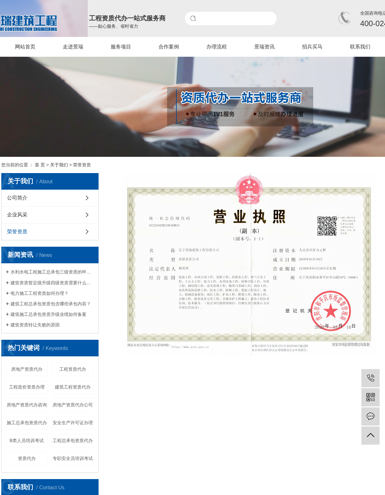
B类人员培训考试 (27, 440)
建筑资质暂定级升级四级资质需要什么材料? (52, 282)
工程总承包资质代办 (73, 440)
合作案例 (169, 46)
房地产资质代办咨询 (27, 404)
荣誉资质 (17, 231)
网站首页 (25, 46)
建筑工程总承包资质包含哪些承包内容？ (51, 303)
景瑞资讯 (264, 46)
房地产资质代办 (26, 369)
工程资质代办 (72, 369)
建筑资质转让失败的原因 (35, 324)
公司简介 (17, 197)
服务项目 (121, 46)
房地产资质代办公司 (73, 404)
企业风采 (17, 214)
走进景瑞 (73, 46)
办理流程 (216, 46)
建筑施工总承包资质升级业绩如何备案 (48, 314)
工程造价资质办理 (27, 386)
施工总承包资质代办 (27, 422)
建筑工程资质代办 (73, 386)
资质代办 (27, 458)
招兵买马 (312, 46)
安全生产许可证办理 (73, 422)
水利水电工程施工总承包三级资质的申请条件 (52, 271)
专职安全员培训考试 (73, 458)
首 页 (40, 164)
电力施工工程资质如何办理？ (40, 293)
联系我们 (360, 46)
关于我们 (59, 164)
